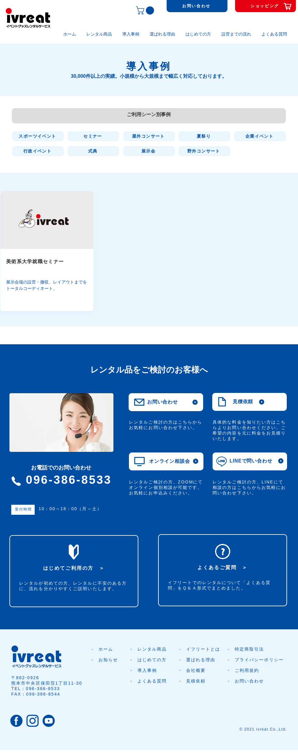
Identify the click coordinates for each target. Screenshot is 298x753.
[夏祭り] (204, 136)
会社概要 (196, 670)
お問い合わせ (249, 681)
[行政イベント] (38, 151)
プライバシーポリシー (259, 659)
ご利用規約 (247, 670)
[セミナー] (93, 136)
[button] (146, 10)
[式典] (93, 151)
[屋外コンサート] (149, 136)
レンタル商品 (152, 649)
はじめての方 (152, 659)
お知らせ (108, 659)
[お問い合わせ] (197, 6)
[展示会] (149, 151)
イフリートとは (203, 649)
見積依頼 (196, 681)
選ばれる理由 (201, 659)
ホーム (106, 649)
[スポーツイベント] (38, 136)
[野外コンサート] (204, 151)
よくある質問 (152, 681)
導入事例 (147, 670)
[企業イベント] (260, 136)
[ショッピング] (265, 6)
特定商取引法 (249, 649)
